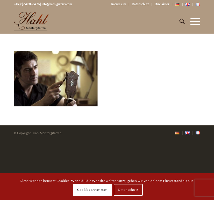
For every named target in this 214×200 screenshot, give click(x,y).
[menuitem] (177, 133)
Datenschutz (140, 4)
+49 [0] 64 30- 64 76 (27, 4)
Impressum (118, 4)
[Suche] (179, 21)
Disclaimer (162, 4)
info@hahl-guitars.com (57, 4)
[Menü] (192, 21)
